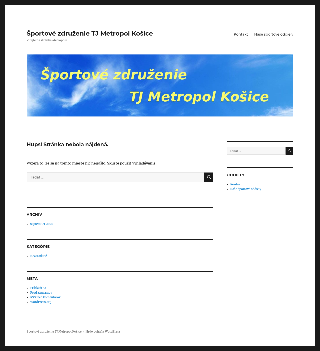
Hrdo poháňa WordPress (103, 331)
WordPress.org (40, 302)
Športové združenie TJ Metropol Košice (90, 33)
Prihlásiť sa (38, 288)
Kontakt (241, 34)
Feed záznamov (41, 293)
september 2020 (41, 224)
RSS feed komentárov (45, 297)
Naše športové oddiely (273, 34)
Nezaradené (38, 256)
